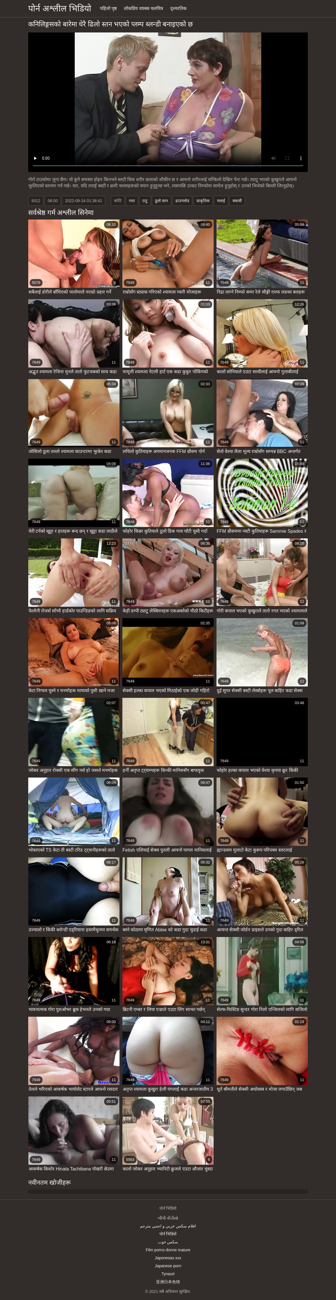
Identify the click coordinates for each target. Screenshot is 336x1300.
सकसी (237, 200)
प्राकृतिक (203, 200)
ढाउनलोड (182, 200)
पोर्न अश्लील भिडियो (59, 8)
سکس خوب (168, 1242)
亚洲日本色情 (168, 1282)
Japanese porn (168, 1266)
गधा (132, 200)
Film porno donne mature (168, 1250)
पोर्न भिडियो (168, 1234)
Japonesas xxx (168, 1258)
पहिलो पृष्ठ (108, 8)
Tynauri (168, 1274)
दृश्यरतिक (178, 8)
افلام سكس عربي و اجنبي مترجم (168, 1226)
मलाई (221, 200)
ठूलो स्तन (161, 200)
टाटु (144, 200)
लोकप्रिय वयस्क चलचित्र (143, 8)
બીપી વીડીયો (168, 1218)
